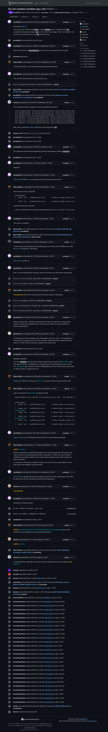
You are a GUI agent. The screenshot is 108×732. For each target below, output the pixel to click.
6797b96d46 (48, 686)
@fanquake (17, 261)
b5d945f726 (48, 618)
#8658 (32, 127)
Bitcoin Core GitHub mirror (20, 3)
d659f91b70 (48, 602)
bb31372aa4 (48, 658)
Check (44, 17)
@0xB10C (84, 719)
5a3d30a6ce (48, 634)
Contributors (44, 3)
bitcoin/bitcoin (44, 724)
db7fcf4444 (48, 630)
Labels (37, 3)
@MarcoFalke (18, 179)
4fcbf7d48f (48, 646)
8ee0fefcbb (48, 650)
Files (36, 17)
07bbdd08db (48, 654)
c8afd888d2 (46, 598)
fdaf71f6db (48, 606)
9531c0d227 (48, 626)
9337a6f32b (48, 638)
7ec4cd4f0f (48, 678)
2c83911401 (41, 588)
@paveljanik (17, 381)
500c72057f (48, 666)
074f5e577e (48, 662)
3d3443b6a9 (48, 702)
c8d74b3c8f (48, 622)
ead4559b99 (48, 698)
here (17, 249)
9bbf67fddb (48, 694)
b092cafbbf (48, 614)
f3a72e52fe (48, 682)
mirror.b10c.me (92, 721)
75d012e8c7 (41, 578)
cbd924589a (48, 610)
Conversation (14, 17)
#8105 (24, 26)
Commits (25, 17)
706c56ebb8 (48, 674)
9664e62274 (48, 642)
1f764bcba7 (48, 670)
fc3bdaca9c (48, 690)
